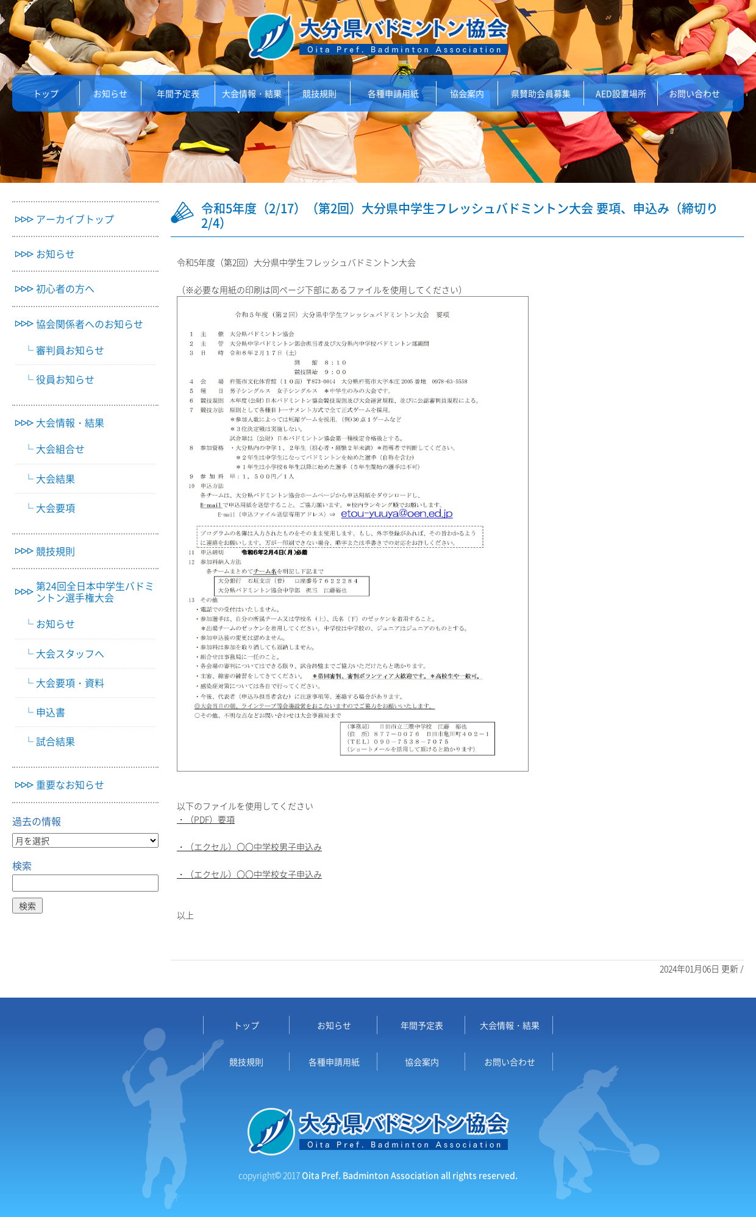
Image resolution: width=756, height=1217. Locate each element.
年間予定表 (178, 93)
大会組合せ (60, 449)
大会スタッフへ (70, 653)
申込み (309, 874)
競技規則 (319, 93)
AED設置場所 (621, 93)
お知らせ (110, 93)
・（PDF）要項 (206, 819)
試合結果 (55, 741)
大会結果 (55, 478)
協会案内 (467, 93)
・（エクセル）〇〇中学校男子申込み (249, 846)
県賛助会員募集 (541, 93)
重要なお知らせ (70, 784)
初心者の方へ (65, 288)
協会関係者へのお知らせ (89, 324)
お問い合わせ (694, 93)
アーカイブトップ (75, 219)
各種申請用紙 (393, 93)
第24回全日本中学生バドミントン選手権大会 (95, 591)
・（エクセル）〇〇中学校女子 (236, 874)
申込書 (50, 712)
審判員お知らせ (70, 350)
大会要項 (55, 508)
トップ (46, 93)
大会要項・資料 (70, 683)
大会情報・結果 (252, 93)
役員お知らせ (65, 379)
